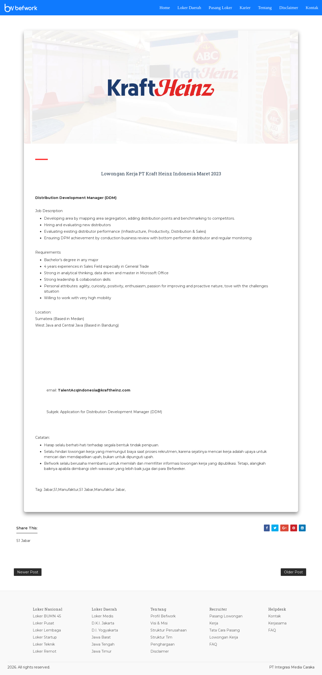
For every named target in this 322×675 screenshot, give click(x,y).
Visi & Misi (159, 623)
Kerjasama (277, 623)
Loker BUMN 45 (47, 616)
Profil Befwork (163, 616)
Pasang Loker (220, 7)
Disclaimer (288, 7)
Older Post (293, 572)
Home (164, 7)
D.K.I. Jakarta (103, 623)
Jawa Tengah (103, 644)
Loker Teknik (44, 644)
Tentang (265, 7)
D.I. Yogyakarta (105, 630)
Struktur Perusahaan (168, 630)
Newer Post (27, 572)
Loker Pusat (43, 623)
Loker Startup (45, 637)
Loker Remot (44, 651)
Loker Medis (102, 616)
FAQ (213, 644)
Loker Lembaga (47, 630)
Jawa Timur (101, 651)
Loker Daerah (189, 7)
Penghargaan (162, 644)
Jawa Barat (101, 637)
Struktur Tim (161, 637)
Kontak (312, 7)
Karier (244, 7)
